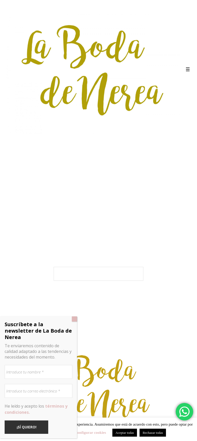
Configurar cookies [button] (90, 432)
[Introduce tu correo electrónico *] (38, 391)
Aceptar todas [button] (124, 433)
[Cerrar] (74, 319)
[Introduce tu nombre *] (38, 372)
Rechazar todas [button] (153, 433)
